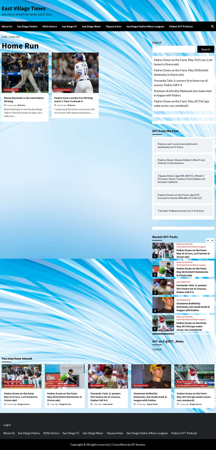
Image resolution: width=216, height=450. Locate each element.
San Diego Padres (27, 26)
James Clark (152, 404)
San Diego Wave (91, 26)
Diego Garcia (23, 404)
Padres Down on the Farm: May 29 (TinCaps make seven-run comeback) (181, 103)
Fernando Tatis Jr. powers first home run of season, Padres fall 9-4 (181, 83)
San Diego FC (69, 26)
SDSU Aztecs (49, 26)
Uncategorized (11, 90)
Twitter (157, 349)
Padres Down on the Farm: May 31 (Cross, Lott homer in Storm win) (183, 62)
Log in (7, 425)
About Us (7, 26)
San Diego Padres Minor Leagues (145, 26)
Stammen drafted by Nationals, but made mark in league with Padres (183, 93)
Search (156, 42)
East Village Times (24, 8)
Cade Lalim (108, 404)
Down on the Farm (185, 244)
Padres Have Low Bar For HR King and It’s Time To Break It (73, 99)
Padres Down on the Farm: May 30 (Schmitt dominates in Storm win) (181, 72)
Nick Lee (21, 105)
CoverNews (119, 444)
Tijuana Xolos (113, 26)
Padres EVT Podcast (181, 26)
